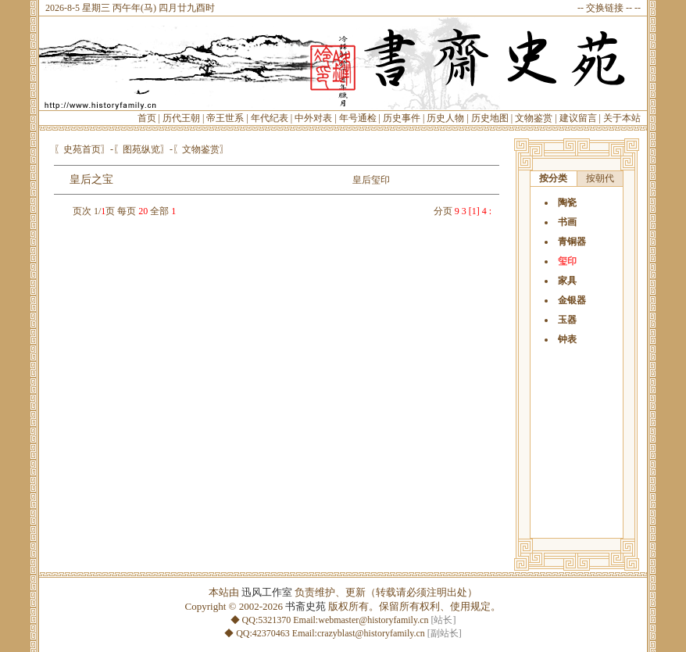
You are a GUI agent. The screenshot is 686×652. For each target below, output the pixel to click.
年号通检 (358, 118)
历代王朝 (181, 118)
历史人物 (445, 118)
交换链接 (604, 7)
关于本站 (622, 118)
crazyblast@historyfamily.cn (371, 633)
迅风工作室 (266, 592)
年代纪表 (269, 118)
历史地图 (490, 118)
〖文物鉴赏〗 (201, 149)
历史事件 (401, 118)
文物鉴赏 (533, 118)
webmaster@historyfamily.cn (373, 619)
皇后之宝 (91, 179)
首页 (147, 118)
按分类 (553, 178)
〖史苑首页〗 (82, 149)
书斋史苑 (305, 606)
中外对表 (313, 118)
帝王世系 (225, 118)
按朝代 (600, 178)
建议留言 (578, 118)
